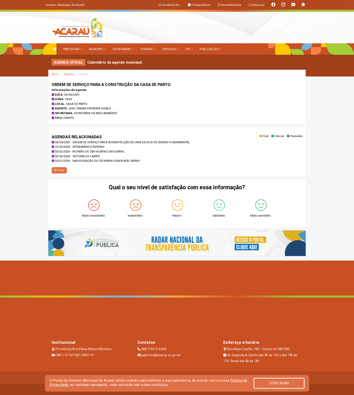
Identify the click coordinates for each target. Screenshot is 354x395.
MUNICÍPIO (97, 49)
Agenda (69, 74)
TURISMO (148, 49)
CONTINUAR (279, 383)
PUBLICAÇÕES (210, 49)
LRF (189, 49)
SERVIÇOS (170, 49)
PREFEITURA (72, 49)
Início (55, 74)
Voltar (59, 170)
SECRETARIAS (122, 49)
